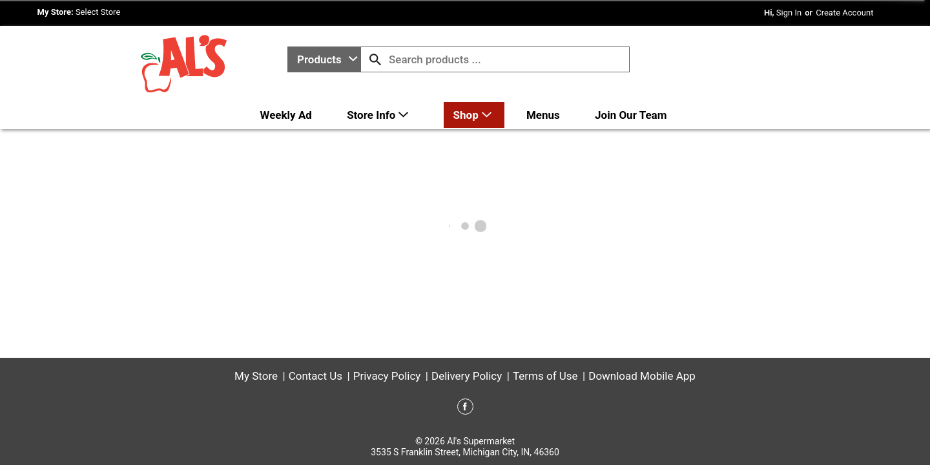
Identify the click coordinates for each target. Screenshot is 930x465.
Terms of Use (545, 375)
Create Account (844, 12)
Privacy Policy (387, 375)
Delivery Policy (466, 375)
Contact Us (315, 375)
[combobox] (324, 59)
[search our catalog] (375, 59)
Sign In (788, 12)
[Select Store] (99, 12)
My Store (256, 375)
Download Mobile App (642, 375)
